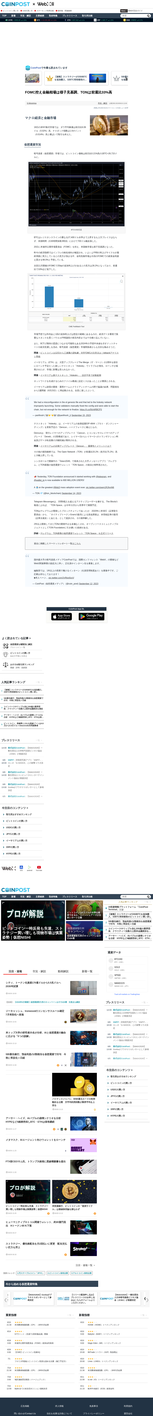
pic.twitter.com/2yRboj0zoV (61, 578)
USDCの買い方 (13, 827)
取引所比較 (87, 16)
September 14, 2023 (71, 493)
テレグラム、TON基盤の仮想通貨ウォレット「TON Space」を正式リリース (76, 533)
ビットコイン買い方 (9, 11)
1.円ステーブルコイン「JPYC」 (30, 1273)
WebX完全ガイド (131, 10)
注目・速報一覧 (84, 1265)
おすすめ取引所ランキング (22, 664)
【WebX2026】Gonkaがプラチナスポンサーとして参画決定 (26, 787)
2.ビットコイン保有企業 (58, 1273)
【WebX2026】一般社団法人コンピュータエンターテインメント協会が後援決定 (26, 775)
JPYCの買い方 (13, 834)
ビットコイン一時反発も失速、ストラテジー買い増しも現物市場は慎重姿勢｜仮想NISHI (27, 1207)
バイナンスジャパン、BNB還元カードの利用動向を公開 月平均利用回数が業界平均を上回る (73, 1102)
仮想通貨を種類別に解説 (21, 644)
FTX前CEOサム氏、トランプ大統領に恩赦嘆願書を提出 (36, 1161)
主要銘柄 (40, 16)
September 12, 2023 (88, 584)
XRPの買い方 (12, 847)
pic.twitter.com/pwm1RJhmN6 (100, 487)
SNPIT (11, 760)
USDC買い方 (26, 11)
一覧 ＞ (147, 902)
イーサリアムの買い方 (16, 840)
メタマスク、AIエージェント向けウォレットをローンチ (36, 1140)
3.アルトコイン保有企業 (81, 1273)
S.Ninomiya (31, 103)
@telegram (101, 476)
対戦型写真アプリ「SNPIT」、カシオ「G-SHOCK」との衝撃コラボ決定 (26, 763)
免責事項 (93, 1406)
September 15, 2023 (81, 415)
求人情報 (59, 1406)
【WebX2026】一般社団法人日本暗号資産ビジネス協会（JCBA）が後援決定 (25, 751)
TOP (4, 16)
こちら (77, 543)
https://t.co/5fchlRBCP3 (91, 409)
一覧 (38, 682)
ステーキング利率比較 (44, 11)
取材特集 (53, 16)
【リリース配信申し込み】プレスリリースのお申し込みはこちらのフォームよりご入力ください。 (83, 1299)
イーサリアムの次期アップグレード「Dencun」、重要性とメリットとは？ (75, 446)
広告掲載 (25, 1406)
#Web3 (56, 487)
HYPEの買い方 (13, 854)
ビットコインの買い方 (20, 653)
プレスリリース (69, 16)
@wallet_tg (39, 480)
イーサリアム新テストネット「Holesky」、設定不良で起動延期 (70, 375)
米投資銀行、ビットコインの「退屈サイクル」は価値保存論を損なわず (72, 1207)
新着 (13, 16)
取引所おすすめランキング (19, 814)
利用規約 (128, 1406)
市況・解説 (25, 16)
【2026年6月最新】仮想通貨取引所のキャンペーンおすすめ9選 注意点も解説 (47, 1002)
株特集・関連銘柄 (64, 11)
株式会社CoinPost (16, 748)
